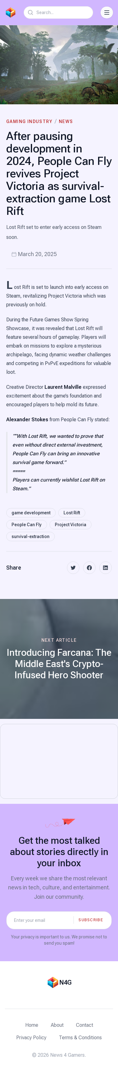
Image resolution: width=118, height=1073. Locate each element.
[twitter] (73, 567)
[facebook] (89, 567)
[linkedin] (105, 567)
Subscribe (90, 919)
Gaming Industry (29, 121)
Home (31, 1025)
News (66, 121)
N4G (65, 982)
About (57, 1025)
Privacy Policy (31, 1038)
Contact (84, 1025)
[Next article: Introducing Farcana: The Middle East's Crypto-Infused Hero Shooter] (59, 659)
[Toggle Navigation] (107, 12)
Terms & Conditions (80, 1038)
